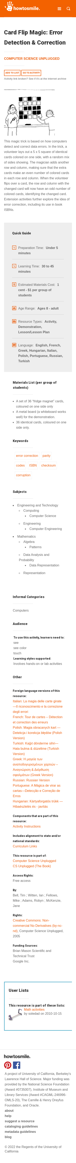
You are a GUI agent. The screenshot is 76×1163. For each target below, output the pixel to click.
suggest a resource (19, 1121)
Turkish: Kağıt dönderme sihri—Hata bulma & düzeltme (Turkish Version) (36, 749)
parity (46, 455)
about (9, 1110)
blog (8, 1137)
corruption (23, 475)
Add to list (12, 73)
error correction (27, 455)
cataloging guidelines (21, 1126)
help (8, 1116)
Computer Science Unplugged (32, 58)
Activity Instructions (27, 826)
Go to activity (31, 73)
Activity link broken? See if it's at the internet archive (35, 78)
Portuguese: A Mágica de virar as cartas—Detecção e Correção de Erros (36, 791)
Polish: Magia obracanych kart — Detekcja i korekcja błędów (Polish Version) (37, 733)
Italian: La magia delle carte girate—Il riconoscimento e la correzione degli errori (37, 706)
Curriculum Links (25, 846)
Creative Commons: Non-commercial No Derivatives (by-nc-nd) (37, 926)
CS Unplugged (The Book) (32, 866)
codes (20, 465)
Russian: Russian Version (31, 780)
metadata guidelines (20, 1131)
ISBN (33, 465)
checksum (48, 465)
